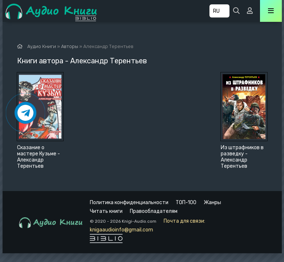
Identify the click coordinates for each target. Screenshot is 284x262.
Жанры (212, 202)
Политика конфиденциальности (129, 202)
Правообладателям (153, 211)
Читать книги (106, 211)
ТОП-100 (186, 202)
